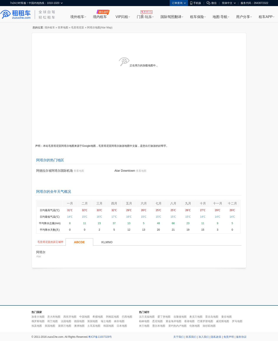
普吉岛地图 (211, 316)
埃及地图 (36, 325)
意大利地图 (53, 316)
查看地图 (79, 170)
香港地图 (189, 321)
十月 (203, 203)
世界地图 (63, 27)
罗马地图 (237, 321)
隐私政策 (216, 336)
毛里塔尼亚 (77, 27)
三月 (99, 203)
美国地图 (50, 325)
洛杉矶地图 (209, 325)
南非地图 (119, 321)
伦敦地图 (194, 325)
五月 (129, 203)
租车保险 (197, 17)
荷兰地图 (52, 321)
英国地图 (92, 321)
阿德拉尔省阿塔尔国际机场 (54, 170)
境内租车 (100, 17)
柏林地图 (144, 321)
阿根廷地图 (112, 316)
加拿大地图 (38, 316)
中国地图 (84, 316)
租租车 (15, 14)
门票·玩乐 (144, 17)
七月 (159, 203)
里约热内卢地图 (177, 325)
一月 (70, 203)
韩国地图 (108, 325)
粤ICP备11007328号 (100, 336)
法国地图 (66, 321)
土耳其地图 (93, 325)
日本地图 (122, 325)
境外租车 (77, 17)
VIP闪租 (122, 17)
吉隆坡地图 (180, 316)
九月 (188, 203)
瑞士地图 (106, 321)
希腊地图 (98, 316)
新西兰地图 (64, 325)
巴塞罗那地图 (205, 321)
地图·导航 (220, 17)
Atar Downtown (124, 170)
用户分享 (243, 17)
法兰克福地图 (147, 316)
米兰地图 (144, 325)
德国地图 (79, 321)
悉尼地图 (157, 321)
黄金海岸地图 (173, 321)
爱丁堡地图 (163, 316)
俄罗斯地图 (38, 321)
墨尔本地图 (158, 325)
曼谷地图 (226, 316)
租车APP (266, 17)
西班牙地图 (69, 316)
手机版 (195, 3)
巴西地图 (127, 316)
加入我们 (204, 336)
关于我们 (178, 336)
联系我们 (191, 336)
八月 (173, 203)
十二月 (232, 203)
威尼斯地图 (222, 321)
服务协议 (241, 336)
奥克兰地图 (195, 316)
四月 (114, 203)
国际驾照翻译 (171, 17)
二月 (85, 203)
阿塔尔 (40, 252)
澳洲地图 (79, 325)
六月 (144, 203)
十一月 (217, 203)
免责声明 (228, 336)
